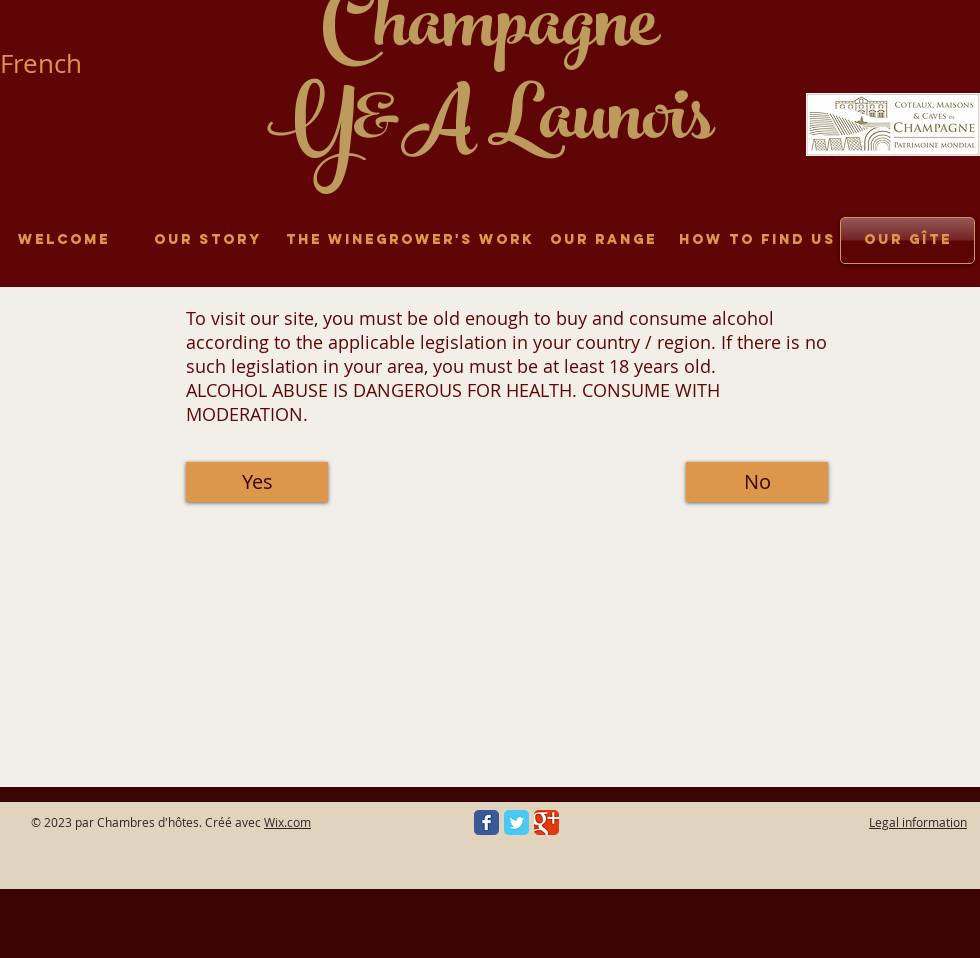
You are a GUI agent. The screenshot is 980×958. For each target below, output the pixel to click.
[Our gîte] (907, 240)
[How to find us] (757, 240)
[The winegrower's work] (410, 240)
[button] (757, 482)
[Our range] (603, 240)
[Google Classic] (546, 822)
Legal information (918, 822)
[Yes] (257, 482)
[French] (50, 63)
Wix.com (287, 822)
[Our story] (208, 240)
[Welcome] (63, 240)
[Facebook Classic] (486, 822)
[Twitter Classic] (516, 822)
